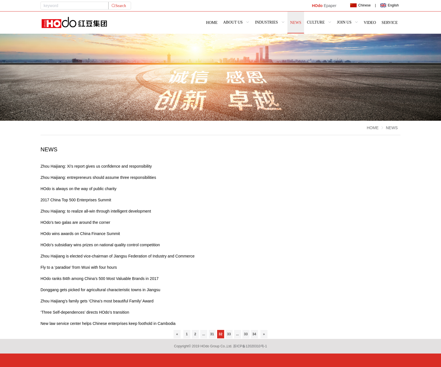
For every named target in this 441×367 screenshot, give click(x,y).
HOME (211, 22)
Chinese (360, 5)
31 (212, 334)
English (389, 5)
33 (229, 334)
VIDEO (370, 22)
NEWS (296, 22)
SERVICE (390, 22)
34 (254, 334)
